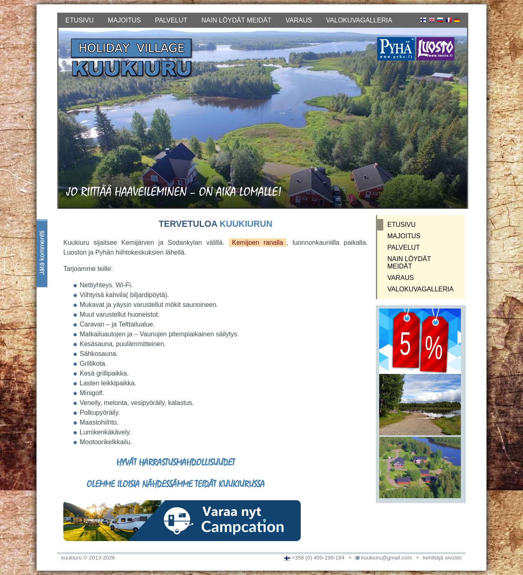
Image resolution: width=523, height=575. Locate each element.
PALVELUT (171, 20)
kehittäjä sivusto (442, 558)
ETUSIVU (79, 20)
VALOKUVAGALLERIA (359, 20)
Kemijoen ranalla (257, 242)
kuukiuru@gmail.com (386, 558)
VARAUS (299, 20)
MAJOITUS (124, 20)
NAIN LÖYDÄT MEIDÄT (236, 20)
